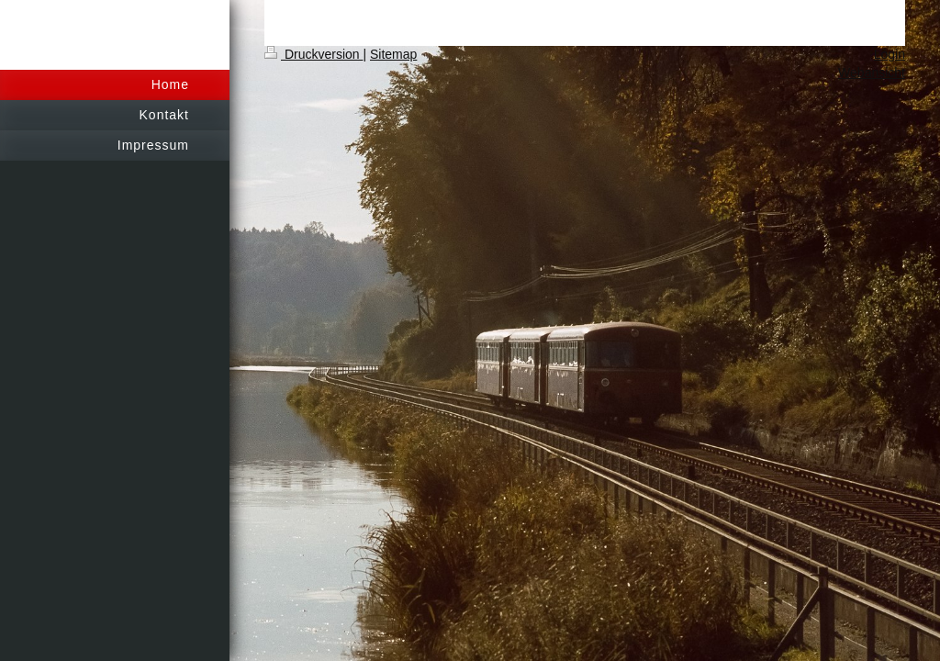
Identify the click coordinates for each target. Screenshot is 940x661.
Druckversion (313, 54)
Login (889, 54)
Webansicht (871, 72)
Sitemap (393, 54)
